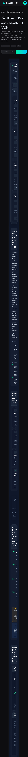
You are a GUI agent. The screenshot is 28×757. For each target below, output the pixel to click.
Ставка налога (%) (10, 81)
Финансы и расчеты (12, 11)
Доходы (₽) (9, 100)
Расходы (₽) (9, 106)
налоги (13, 46)
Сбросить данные (11, 68)
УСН (19, 46)
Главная (3, 11)
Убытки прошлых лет (11, 86)
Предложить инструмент (25, 3)
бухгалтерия (5, 46)
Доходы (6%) (9, 75)
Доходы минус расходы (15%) (18, 75)
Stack (7, 3)
